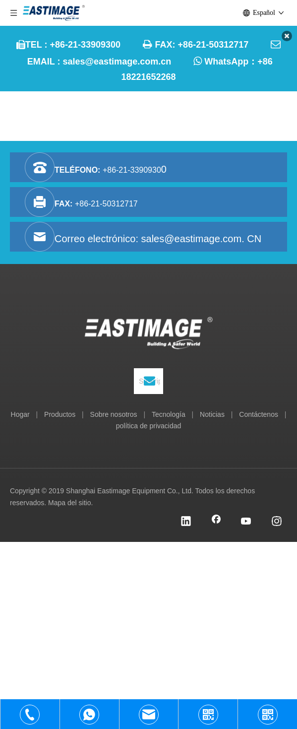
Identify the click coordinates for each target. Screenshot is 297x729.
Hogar (20, 414)
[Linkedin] (186, 522)
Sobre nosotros (113, 414)
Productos (59, 414)
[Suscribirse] (149, 381)
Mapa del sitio (69, 503)
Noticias (212, 414)
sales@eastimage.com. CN (201, 238)
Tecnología (168, 414)
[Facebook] (216, 522)
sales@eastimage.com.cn (117, 61)
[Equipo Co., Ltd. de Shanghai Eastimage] (148, 335)
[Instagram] (277, 522)
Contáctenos (258, 414)
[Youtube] (246, 522)
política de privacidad (148, 426)
